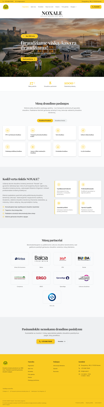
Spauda (55, 368)
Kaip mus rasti (49, 6)
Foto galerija (65, 6)
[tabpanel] (52, 140)
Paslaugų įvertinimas (33, 380)
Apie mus (33, 6)
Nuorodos (56, 371)
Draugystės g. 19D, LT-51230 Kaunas (91, 1)
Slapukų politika (89, 402)
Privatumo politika (80, 402)
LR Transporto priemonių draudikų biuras (20, 391)
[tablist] (52, 120)
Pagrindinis (25, 6)
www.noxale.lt (98, 402)
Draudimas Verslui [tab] (60, 120)
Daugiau (74, 6)
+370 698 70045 (45, 341)
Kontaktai (40, 6)
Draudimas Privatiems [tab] (45, 120)
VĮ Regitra (6, 391)
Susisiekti (95, 6)
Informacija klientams (59, 365)
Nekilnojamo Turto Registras (38, 391)
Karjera (57, 6)
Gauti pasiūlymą (29, 59)
